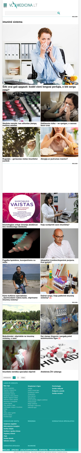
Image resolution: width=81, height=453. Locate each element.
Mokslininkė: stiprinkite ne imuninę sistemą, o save (18, 337)
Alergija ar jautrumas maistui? (54, 159)
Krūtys (5, 409)
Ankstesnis (7, 377)
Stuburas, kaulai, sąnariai (11, 399)
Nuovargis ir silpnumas (34, 405)
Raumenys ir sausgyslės (10, 401)
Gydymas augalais (10, 424)
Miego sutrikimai (32, 403)
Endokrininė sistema (9, 394)
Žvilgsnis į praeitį (58, 391)
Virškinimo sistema (9, 392)
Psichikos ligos (8, 416)
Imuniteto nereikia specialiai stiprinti (19, 372)
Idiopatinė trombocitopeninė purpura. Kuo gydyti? (57, 261)
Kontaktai (43, 450)
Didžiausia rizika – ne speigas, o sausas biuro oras (58, 124)
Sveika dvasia (8, 438)
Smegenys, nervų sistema (11, 396)
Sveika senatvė (57, 393)
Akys (5, 411)
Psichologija (56, 386)
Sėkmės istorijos (9, 441)
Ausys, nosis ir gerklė (10, 413)
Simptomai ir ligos (34, 386)
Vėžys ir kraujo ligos (33, 390)
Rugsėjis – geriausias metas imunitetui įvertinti (20, 160)
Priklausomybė (32, 402)
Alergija (30, 388)
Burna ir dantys (8, 415)
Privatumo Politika (57, 450)
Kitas (23, 377)
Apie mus (15, 450)
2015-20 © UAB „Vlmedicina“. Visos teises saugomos (29, 452)
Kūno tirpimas (32, 396)
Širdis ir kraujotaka (9, 388)
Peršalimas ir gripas (33, 392)
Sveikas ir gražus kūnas (12, 431)
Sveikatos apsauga (12, 446)
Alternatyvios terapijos (12, 426)
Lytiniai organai (8, 403)
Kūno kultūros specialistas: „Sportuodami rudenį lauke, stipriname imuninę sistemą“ (20, 298)
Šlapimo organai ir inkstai (11, 397)
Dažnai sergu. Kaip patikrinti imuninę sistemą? (57, 297)
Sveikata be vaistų (11, 421)
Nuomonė (32, 446)
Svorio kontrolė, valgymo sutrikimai (37, 400)
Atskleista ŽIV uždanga (51, 372)
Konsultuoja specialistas (63, 421)
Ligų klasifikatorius (29, 450)
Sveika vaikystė (57, 388)
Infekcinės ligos (32, 407)
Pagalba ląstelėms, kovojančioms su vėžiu (19, 261)
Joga (5, 436)
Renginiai (31, 421)
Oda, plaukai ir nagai (9, 405)
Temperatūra (31, 394)
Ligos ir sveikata (11, 383)
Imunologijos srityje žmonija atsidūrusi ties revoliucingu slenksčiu (20, 226)
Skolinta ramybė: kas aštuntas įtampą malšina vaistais (19, 124)
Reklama (74, 16)
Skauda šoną (31, 398)
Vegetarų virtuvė (9, 433)
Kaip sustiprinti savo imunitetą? (55, 225)
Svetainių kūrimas (62, 452)
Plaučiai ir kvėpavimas (10, 390)
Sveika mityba (8, 429)
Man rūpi (7, 386)
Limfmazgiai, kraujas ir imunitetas (13, 407)
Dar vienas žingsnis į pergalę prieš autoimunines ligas (56, 337)
